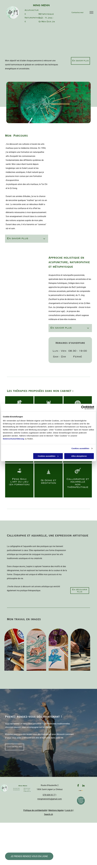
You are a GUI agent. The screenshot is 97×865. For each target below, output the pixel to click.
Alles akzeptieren (79, 456)
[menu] (91, 12)
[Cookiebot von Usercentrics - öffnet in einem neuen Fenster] (83, 407)
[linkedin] (83, 786)
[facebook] (78, 786)
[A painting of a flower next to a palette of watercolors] (58, 650)
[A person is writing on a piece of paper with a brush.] (80, 650)
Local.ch (69, 810)
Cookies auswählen (80, 448)
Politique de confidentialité (35, 810)
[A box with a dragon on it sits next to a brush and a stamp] (14, 650)
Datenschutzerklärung (13, 439)
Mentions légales (56, 810)
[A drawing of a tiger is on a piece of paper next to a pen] (36, 650)
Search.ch (48, 814)
